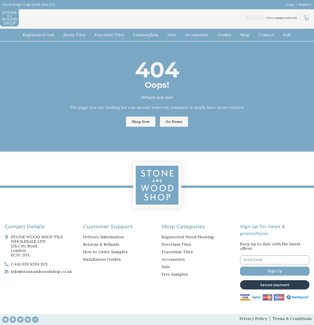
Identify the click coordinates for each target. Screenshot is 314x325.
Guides (224, 34)
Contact (266, 34)
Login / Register (299, 4)
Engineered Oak (38, 34)
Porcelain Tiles (109, 34)
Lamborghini (145, 34)
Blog (244, 34)
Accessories (196, 34)
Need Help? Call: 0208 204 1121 (28, 4)
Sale (287, 34)
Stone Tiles (74, 34)
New (171, 34)
